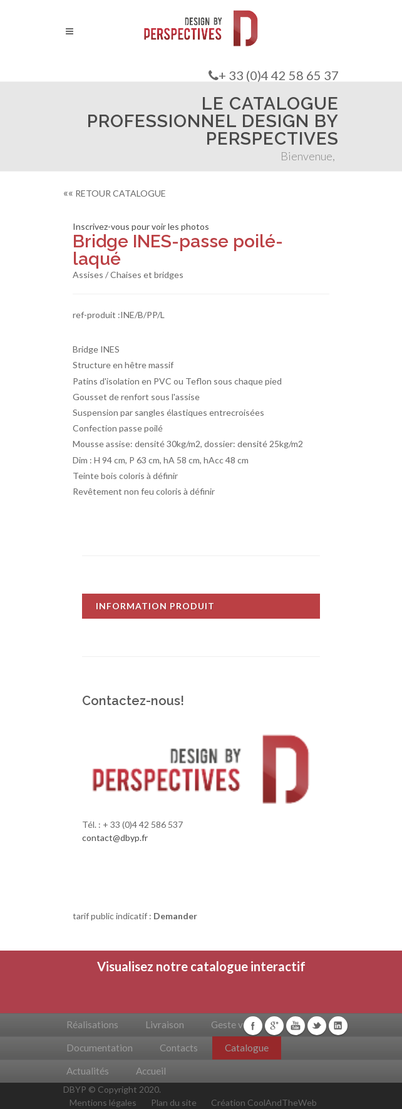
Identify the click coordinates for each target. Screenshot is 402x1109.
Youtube (295, 1025)
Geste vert (233, 1024)
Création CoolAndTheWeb (264, 1102)
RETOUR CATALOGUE (114, 193)
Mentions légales (103, 1102)
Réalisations (92, 1024)
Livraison (164, 1024)
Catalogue (247, 1047)
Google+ (274, 1025)
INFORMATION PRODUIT (155, 606)
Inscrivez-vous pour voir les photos (141, 226)
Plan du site (174, 1102)
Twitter (316, 1025)
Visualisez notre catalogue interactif (201, 966)
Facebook (253, 1025)
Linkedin (338, 1025)
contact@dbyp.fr (115, 837)
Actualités (87, 1070)
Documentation (99, 1047)
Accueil (151, 1070)
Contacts (179, 1047)
